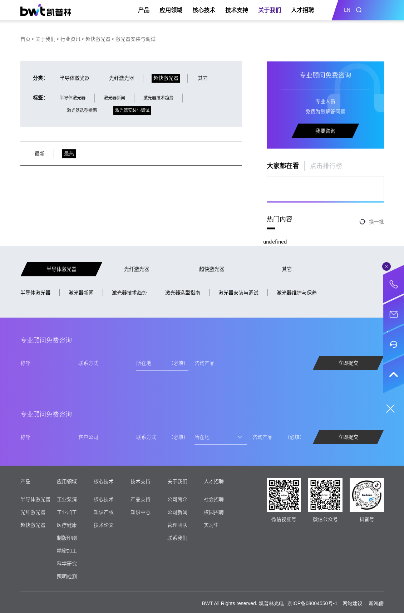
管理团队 (177, 525)
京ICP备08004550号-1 (312, 603)
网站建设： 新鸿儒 (363, 603)
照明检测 (67, 576)
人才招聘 (302, 10)
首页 (25, 38)
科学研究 (67, 563)
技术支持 (236, 10)
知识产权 (104, 512)
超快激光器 (97, 38)
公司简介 (177, 499)
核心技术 (203, 10)
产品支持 (140, 499)
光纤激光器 (32, 512)
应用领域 (170, 10)
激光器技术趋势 (129, 292)
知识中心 (140, 512)
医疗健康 (67, 525)
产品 (143, 10)
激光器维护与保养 (297, 292)
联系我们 (177, 537)
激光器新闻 (81, 292)
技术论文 (104, 525)
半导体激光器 (35, 292)
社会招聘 (214, 499)
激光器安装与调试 (238, 292)
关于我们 (269, 10)
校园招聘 (214, 512)
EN (347, 10)
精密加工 (67, 550)
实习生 (211, 525)
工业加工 (67, 512)
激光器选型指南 (182, 292)
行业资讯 (70, 38)
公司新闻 (177, 512)
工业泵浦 (67, 499)
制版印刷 (67, 537)
